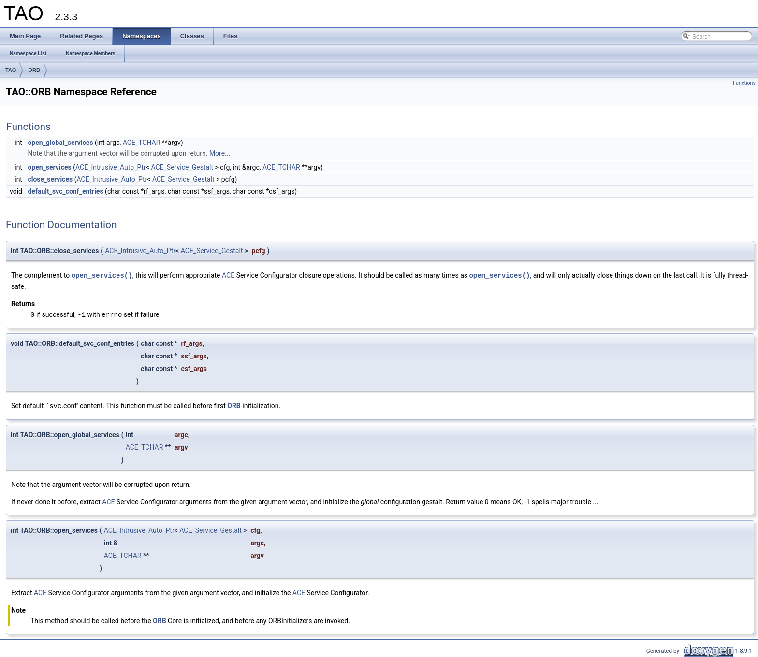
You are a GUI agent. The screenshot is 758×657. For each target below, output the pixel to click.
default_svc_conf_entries (65, 191)
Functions (744, 83)
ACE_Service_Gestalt (182, 167)
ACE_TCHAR (141, 142)
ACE (228, 275)
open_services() (102, 275)
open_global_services (60, 142)
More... (219, 153)
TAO (10, 70)
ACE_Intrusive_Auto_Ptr (110, 167)
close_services (50, 179)
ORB (34, 70)
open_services (49, 167)
